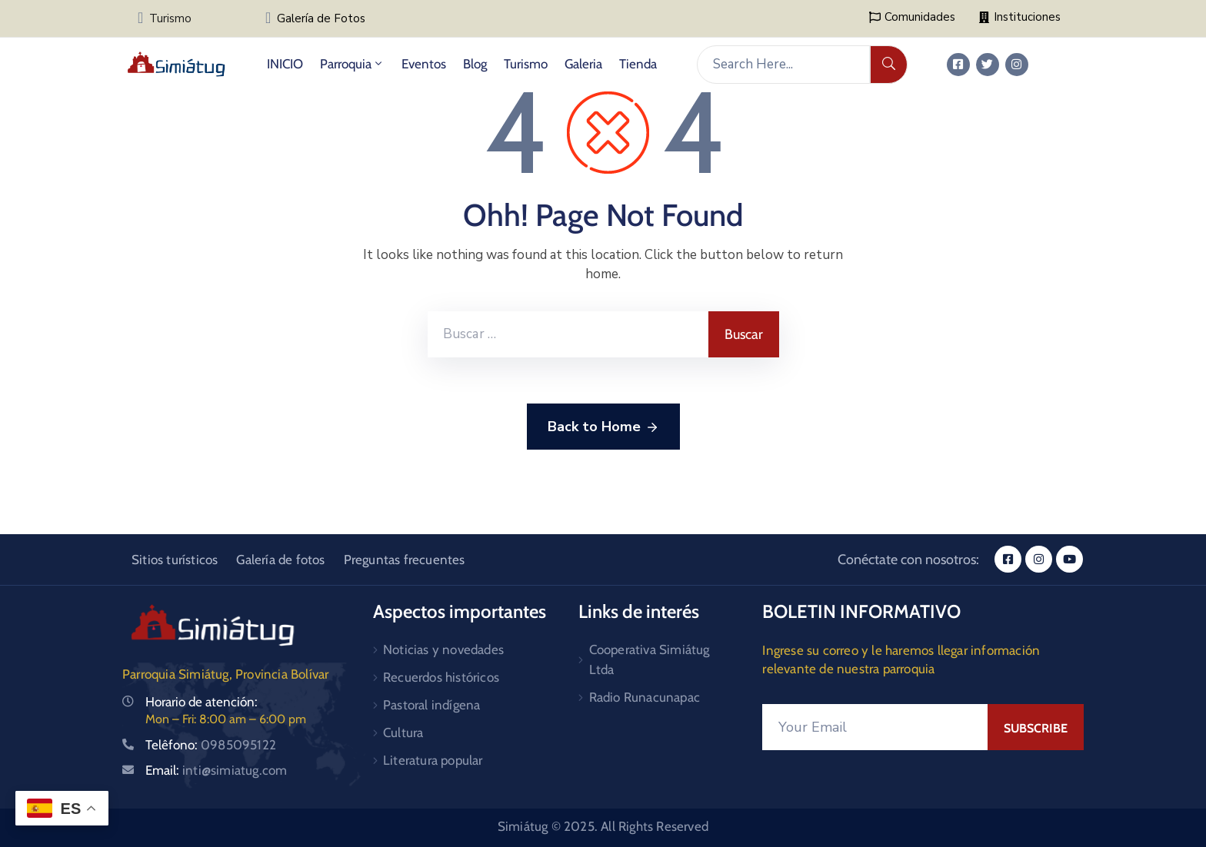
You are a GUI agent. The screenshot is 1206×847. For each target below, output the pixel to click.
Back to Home (603, 427)
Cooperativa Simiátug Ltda (649, 659)
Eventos (423, 63)
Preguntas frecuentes (404, 559)
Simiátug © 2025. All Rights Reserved (603, 826)
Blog (475, 63)
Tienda (638, 63)
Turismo (170, 18)
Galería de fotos (280, 559)
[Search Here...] (783, 64)
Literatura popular (433, 760)
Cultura (403, 732)
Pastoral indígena (431, 704)
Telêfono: (210, 744)
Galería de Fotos (321, 18)
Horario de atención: (201, 701)
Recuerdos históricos (441, 677)
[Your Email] (875, 727)
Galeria (583, 63)
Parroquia (352, 63)
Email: (216, 770)
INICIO (285, 63)
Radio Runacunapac (644, 697)
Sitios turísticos (175, 559)
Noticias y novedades (443, 649)
